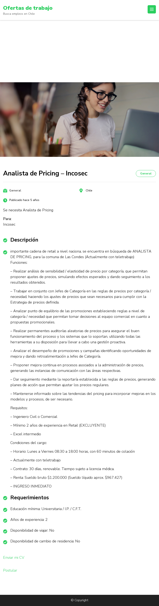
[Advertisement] (79, 51)
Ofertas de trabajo (29, 8)
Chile (89, 190)
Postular (10, 570)
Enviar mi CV (13, 557)
